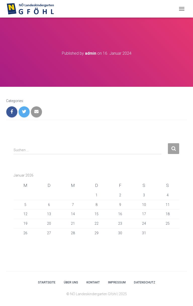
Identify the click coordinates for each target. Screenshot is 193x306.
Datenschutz (144, 282)
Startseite (47, 282)
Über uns (71, 282)
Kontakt (93, 282)
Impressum (117, 282)
